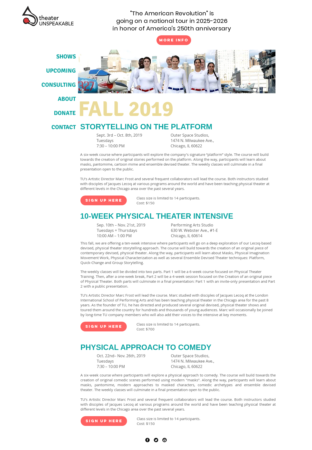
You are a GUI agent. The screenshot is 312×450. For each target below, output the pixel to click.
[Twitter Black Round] (156, 440)
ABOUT (67, 99)
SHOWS (66, 56)
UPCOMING (61, 70)
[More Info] (173, 40)
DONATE (65, 113)
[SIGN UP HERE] (103, 200)
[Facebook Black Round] (147, 440)
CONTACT (63, 127)
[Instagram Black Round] (164, 440)
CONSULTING (58, 84)
